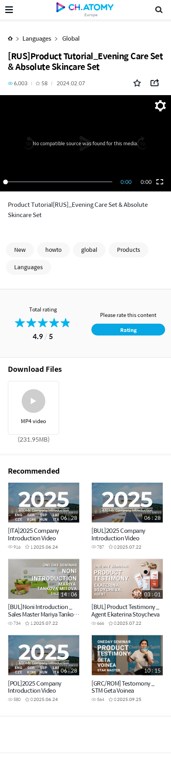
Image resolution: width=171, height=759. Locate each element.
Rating (128, 330)
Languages (36, 38)
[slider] (59, 181)
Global (70, 38)
